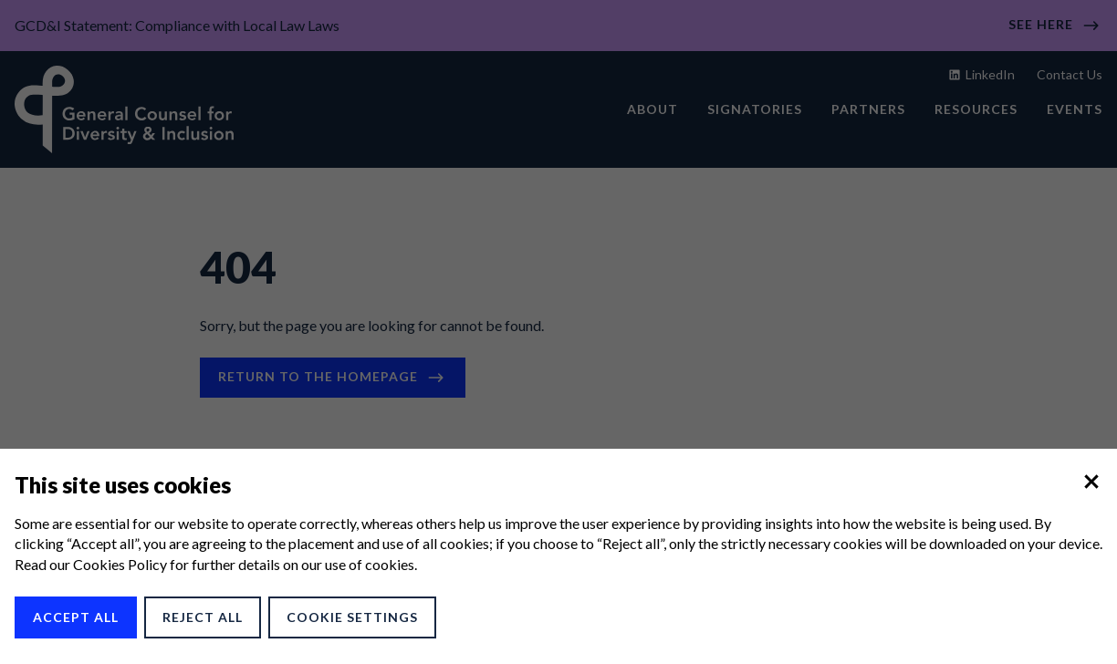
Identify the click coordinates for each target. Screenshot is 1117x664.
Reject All (202, 617)
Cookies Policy (120, 564)
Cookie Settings (352, 617)
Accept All (76, 617)
